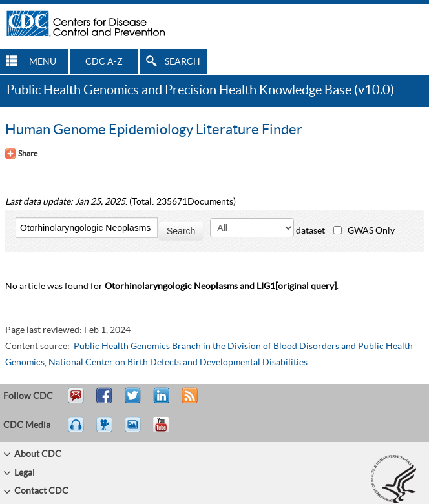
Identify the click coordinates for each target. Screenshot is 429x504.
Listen (77, 430)
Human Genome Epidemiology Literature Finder (153, 130)
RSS (188, 401)
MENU (42, 61)
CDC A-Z (104, 61)
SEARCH (182, 61)
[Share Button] (21, 153)
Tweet (133, 401)
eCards (135, 430)
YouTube (167, 430)
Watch (106, 430)
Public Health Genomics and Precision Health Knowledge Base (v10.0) (200, 90)
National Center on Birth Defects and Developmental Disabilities (178, 362)
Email (76, 401)
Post (159, 401)
